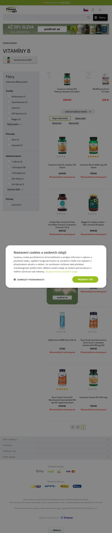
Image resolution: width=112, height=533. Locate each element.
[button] (29, 279)
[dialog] (56, 266)
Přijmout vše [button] (85, 279)
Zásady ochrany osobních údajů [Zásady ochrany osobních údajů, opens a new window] (61, 271)
